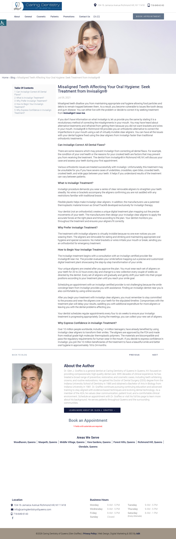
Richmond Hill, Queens (150, 442)
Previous (134, 355)
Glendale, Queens (88, 446)
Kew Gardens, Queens (99, 442)
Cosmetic (41, 16)
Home (5, 77)
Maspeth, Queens (47, 442)
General (28, 16)
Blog (13, 77)
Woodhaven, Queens (25, 442)
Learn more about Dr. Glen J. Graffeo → (92, 410)
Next (155, 355)
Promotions (68, 16)
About (17, 16)
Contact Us (84, 16)
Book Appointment (148, 16)
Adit (138, 533)
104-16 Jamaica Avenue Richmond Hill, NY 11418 (119, 5)
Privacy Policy (90, 533)
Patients (55, 16)
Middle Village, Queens (72, 442)
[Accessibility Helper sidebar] (3, 22)
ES (98, 16)
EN (95, 16)
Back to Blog (19, 355)
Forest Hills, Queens (124, 442)
